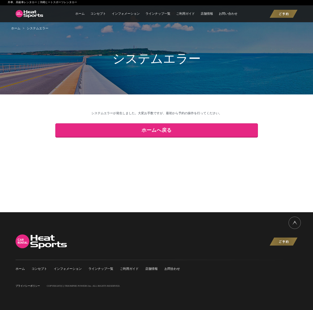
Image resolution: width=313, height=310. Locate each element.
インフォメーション (126, 13)
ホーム (80, 13)
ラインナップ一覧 (158, 13)
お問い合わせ (228, 13)
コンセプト (98, 13)
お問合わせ (172, 268)
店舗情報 (207, 13)
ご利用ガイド (185, 13)
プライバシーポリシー (28, 285)
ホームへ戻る (157, 130)
